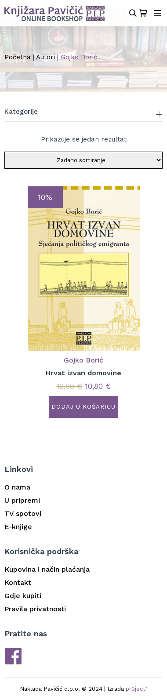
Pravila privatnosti (35, 609)
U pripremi (22, 500)
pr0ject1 (137, 688)
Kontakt (17, 582)
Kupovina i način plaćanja (47, 569)
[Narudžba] (83, 160)
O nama (17, 487)
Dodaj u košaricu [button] (83, 406)
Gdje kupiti (22, 595)
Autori (45, 57)
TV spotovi (22, 513)
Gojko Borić (83, 360)
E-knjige (18, 526)
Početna (17, 57)
